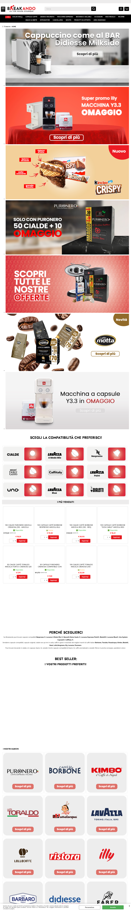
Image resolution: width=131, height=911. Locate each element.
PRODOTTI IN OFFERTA (82, 21)
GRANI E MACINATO (48, 17)
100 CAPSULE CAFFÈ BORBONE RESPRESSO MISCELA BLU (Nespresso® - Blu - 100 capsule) (49, 529)
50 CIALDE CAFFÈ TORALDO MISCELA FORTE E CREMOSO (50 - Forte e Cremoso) (18, 568)
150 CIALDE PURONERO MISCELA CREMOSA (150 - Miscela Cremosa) (18, 528)
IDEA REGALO (111, 17)
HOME (8, 17)
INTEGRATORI (45, 21)
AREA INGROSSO (99, 21)
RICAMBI (122, 17)
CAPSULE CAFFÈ (32, 17)
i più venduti (65, 503)
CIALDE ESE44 (18, 17)
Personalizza (89, 907)
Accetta (113, 907)
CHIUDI (129, 906)
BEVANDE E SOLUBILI (84, 17)
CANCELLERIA (58, 21)
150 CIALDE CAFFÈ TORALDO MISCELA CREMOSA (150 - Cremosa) (81, 568)
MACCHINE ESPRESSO (66, 17)
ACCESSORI (99, 17)
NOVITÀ (68, 21)
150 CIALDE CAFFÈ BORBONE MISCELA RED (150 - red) (81, 527)
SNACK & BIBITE (31, 21)
